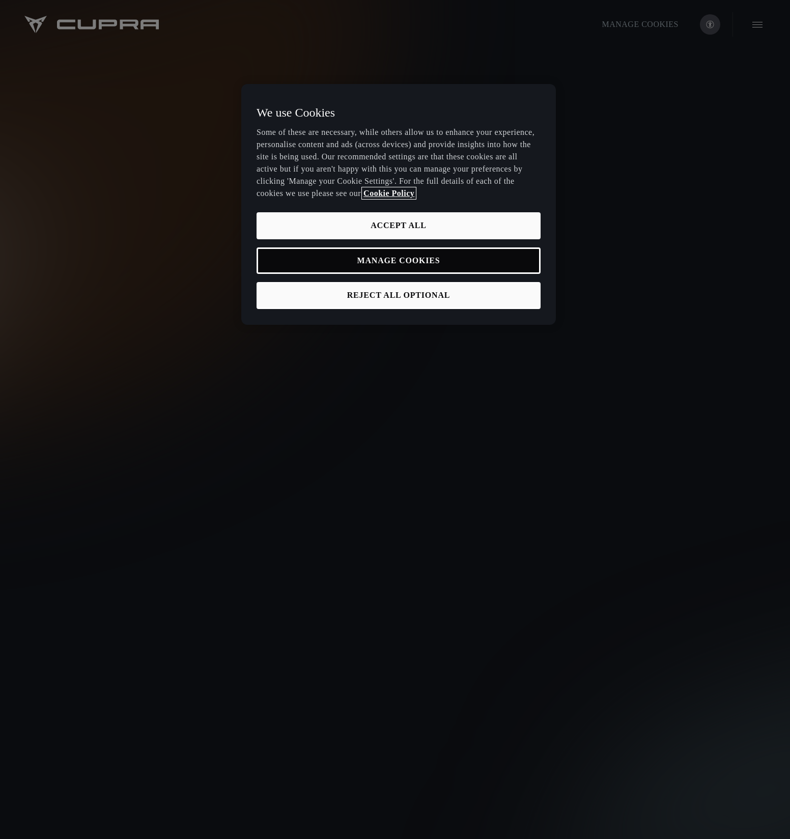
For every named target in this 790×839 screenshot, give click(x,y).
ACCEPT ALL (399, 225)
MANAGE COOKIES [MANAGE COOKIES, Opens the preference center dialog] (398, 260)
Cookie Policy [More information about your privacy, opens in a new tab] (388, 193)
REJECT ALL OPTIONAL (398, 295)
